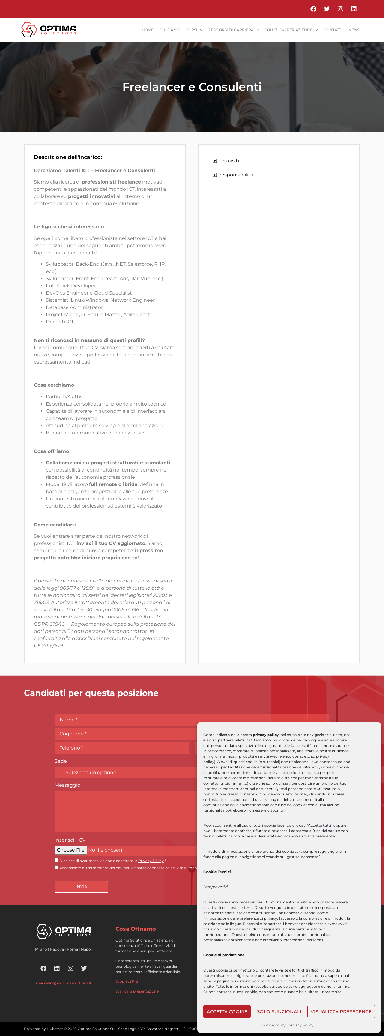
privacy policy (301, 1025)
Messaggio (67, 785)
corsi (194, 30)
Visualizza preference (341, 1011)
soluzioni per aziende (291, 30)
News (354, 30)
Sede (61, 761)
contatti (333, 30)
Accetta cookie (227, 1011)
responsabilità (236, 175)
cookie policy (274, 1025)
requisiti (229, 160)
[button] (279, 161)
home (148, 30)
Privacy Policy (151, 860)
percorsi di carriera (233, 30)
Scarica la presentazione (137, 991)
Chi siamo (170, 30)
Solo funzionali (279, 1011)
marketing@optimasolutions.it (64, 983)
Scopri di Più (127, 981)
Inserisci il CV (70, 840)
